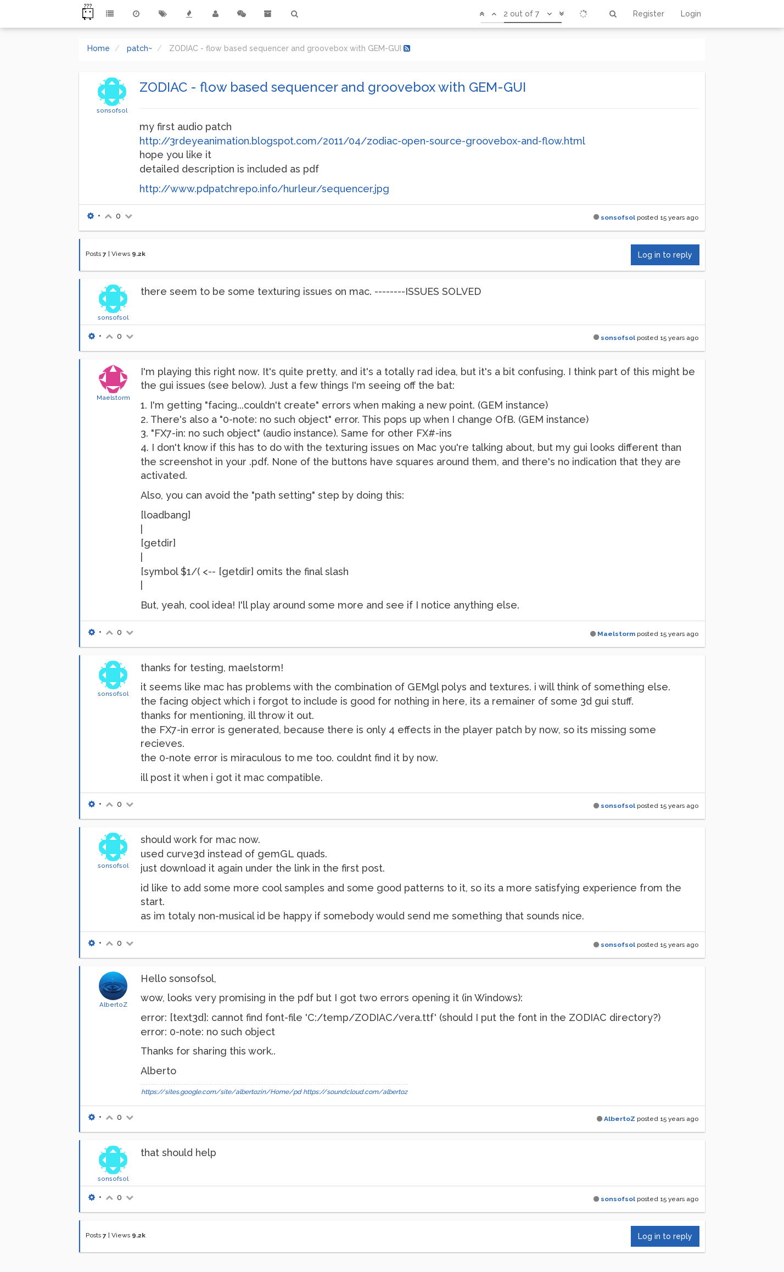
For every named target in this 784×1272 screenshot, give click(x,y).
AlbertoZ (113, 1004)
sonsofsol (112, 110)
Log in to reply (665, 254)
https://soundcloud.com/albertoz (355, 1092)
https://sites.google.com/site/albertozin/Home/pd (221, 1092)
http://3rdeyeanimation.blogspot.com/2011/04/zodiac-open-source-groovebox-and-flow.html (362, 141)
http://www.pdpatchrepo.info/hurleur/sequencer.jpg (264, 188)
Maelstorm (113, 397)
